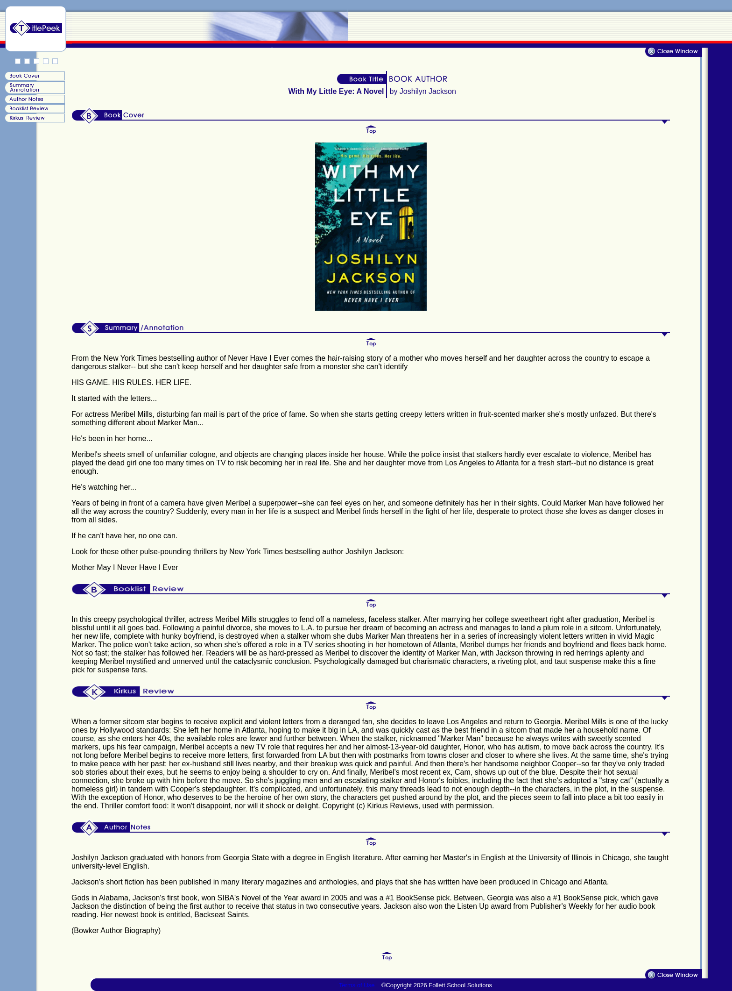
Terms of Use (357, 985)
